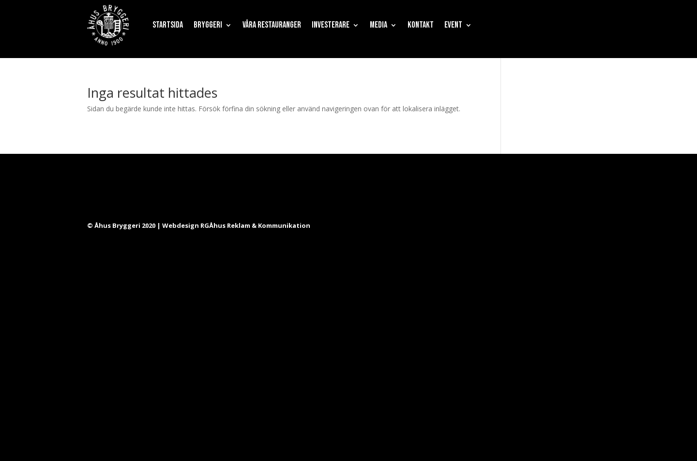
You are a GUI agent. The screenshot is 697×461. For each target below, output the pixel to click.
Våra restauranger (271, 25)
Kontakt (421, 25)
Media (378, 25)
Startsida (167, 25)
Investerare (330, 25)
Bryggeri (208, 25)
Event (453, 25)
